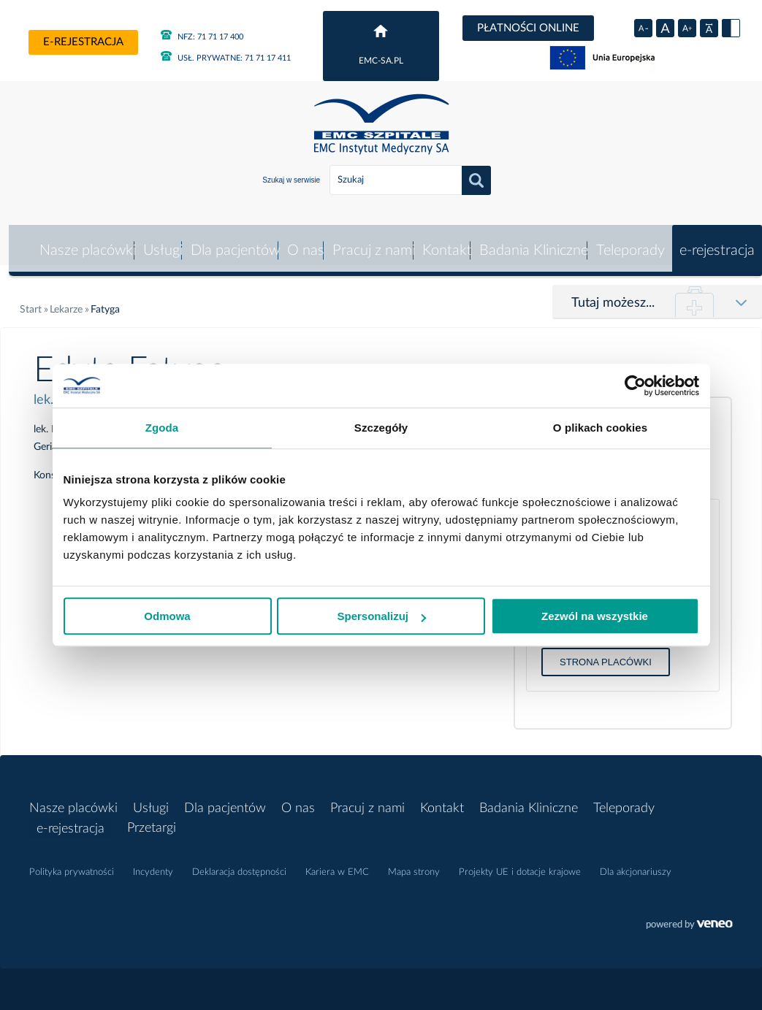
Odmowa (167, 616)
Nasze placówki (85, 241)
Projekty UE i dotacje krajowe (520, 864)
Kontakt (445, 241)
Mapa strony (414, 864)
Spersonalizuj (381, 616)
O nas (304, 241)
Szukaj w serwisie (291, 180)
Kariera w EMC (337, 864)
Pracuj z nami (372, 241)
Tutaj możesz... (613, 294)
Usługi (160, 241)
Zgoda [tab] (162, 427)
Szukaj (476, 180)
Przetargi (151, 820)
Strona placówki (606, 653)
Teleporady (629, 241)
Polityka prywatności (71, 864)
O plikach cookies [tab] (600, 427)
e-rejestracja (83, 42)
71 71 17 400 (202, 37)
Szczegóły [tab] (381, 427)
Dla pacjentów (233, 241)
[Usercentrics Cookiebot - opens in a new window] (635, 386)
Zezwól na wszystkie (594, 616)
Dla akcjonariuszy (635, 864)
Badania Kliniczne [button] (533, 241)
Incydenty (153, 864)
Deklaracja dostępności (239, 864)
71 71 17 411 (226, 58)
